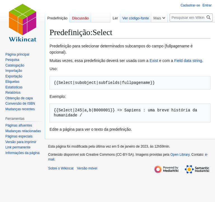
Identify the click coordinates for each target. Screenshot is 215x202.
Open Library (179, 155)
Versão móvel (87, 168)
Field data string (188, 60)
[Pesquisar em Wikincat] (191, 17)
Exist (153, 60)
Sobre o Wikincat (61, 168)
